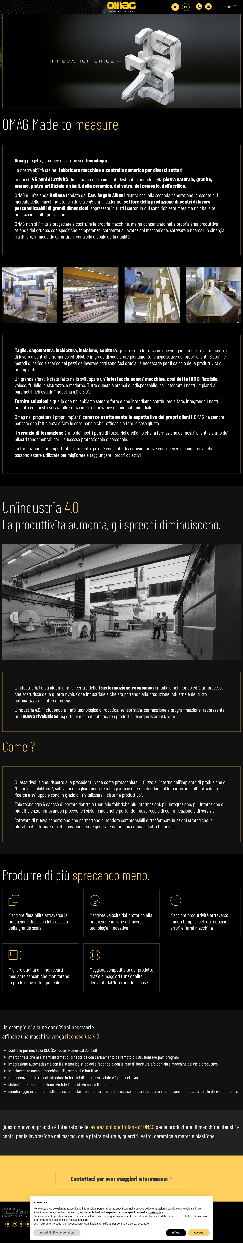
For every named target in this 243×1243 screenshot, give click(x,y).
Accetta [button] (199, 1232)
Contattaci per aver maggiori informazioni (122, 1183)
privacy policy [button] (144, 1208)
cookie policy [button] (155, 1212)
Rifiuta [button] (176, 1232)
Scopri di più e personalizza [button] (56, 1232)
